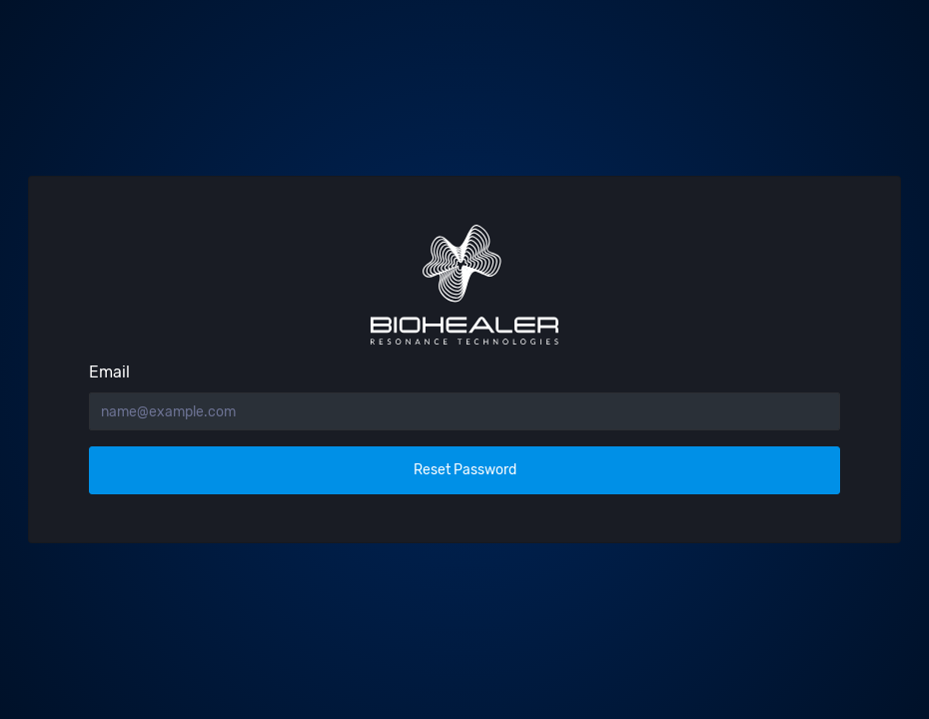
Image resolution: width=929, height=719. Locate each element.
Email (109, 371)
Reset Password (465, 469)
